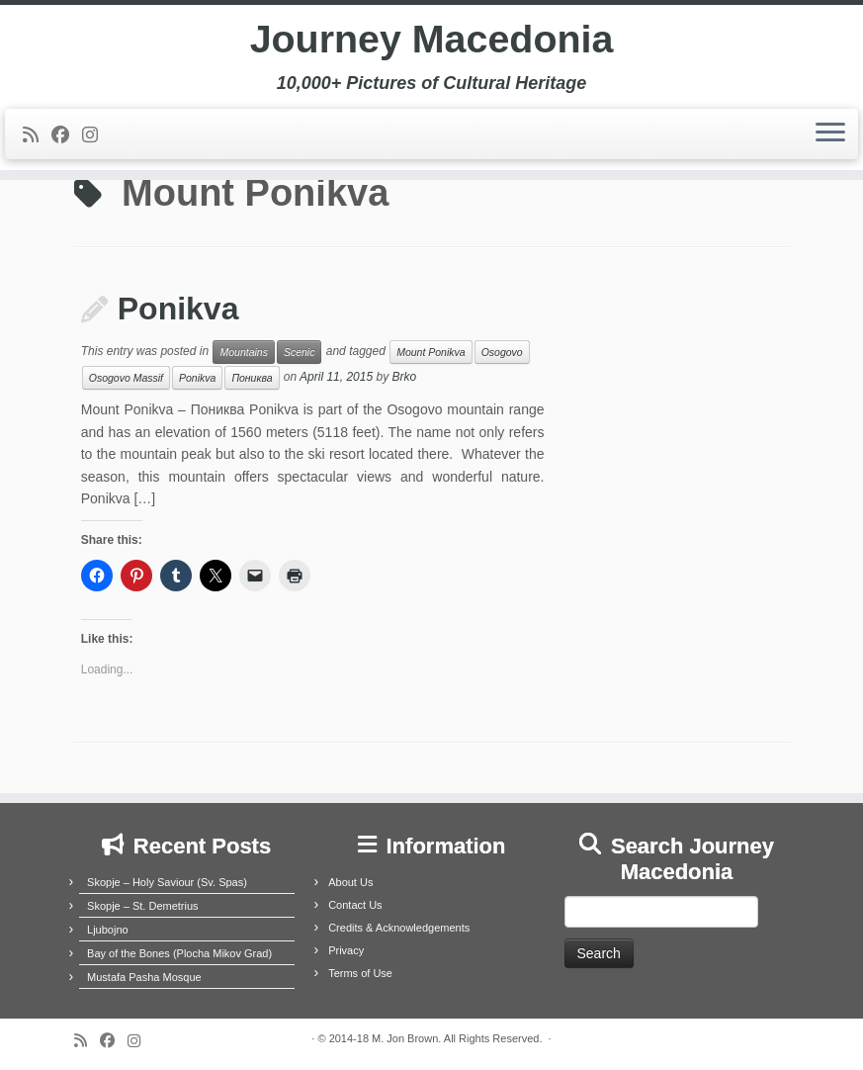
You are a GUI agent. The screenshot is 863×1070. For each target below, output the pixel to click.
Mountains (243, 352)
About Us (350, 882)
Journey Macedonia (431, 39)
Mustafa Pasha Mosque (144, 977)
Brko (404, 378)
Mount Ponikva (430, 352)
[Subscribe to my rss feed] (37, 136)
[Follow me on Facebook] (66, 136)
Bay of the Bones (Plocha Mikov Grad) (179, 953)
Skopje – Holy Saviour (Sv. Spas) (167, 882)
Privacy (346, 950)
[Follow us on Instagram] (96, 136)
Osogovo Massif (126, 378)
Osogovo (502, 352)
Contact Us (355, 905)
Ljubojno (108, 930)
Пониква (251, 378)
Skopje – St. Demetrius (143, 906)
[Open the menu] (830, 135)
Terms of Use (360, 973)
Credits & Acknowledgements (399, 928)
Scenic (299, 352)
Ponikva (178, 308)
